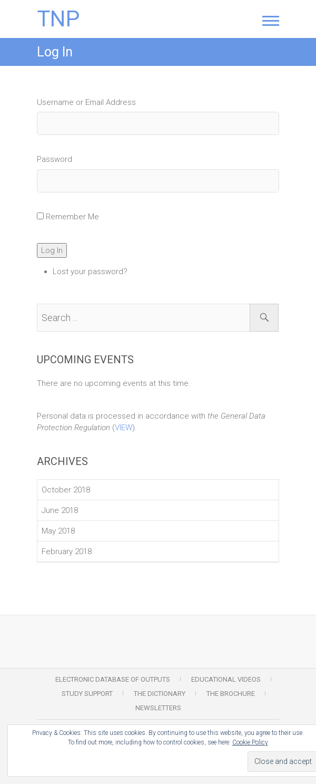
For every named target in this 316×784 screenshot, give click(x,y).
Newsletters (158, 708)
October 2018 (66, 490)
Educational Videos (226, 679)
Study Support (87, 694)
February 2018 (67, 551)
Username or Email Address (86, 102)
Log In (52, 250)
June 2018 (60, 510)
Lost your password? (90, 271)
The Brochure (230, 694)
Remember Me (72, 216)
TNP (58, 19)
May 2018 (58, 531)
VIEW (123, 427)
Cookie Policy (250, 742)
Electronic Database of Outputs (112, 679)
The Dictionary (159, 694)
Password (54, 159)
